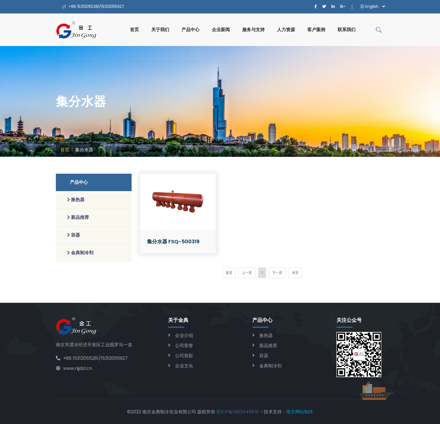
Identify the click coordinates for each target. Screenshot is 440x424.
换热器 (266, 335)
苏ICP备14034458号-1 (239, 412)
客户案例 (316, 29)
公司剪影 (184, 355)
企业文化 (184, 366)
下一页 (277, 272)
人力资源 (286, 29)
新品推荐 (268, 345)
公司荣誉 (184, 345)
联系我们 (347, 29)
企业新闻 (221, 29)
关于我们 (160, 29)
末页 (295, 272)
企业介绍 (184, 335)
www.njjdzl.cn (74, 368)
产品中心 (191, 29)
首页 (134, 29)
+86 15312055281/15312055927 (92, 358)
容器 (263, 355)
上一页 (247, 272)
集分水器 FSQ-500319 (173, 241)
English (369, 6)
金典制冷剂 (270, 366)
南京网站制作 (299, 412)
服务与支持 (253, 29)
